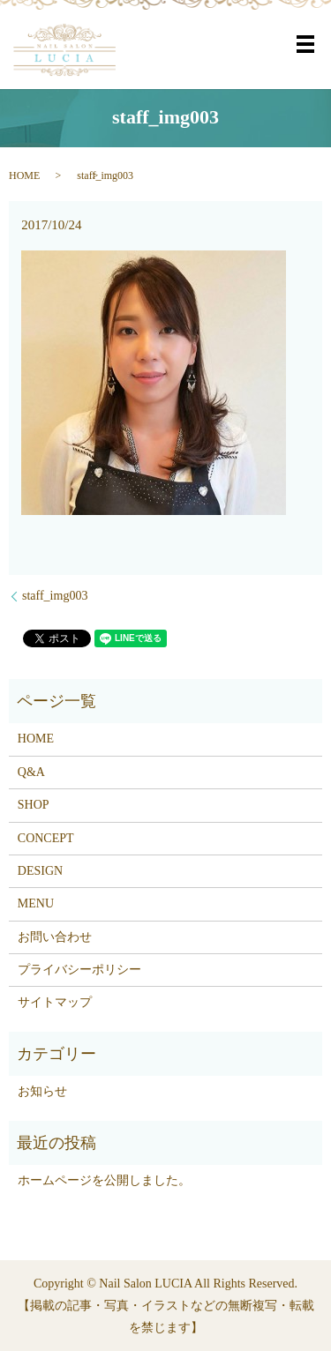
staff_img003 (54, 595)
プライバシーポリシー (79, 969)
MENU (36, 903)
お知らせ (42, 1091)
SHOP (33, 804)
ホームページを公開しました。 (104, 1180)
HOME (24, 175)
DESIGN (40, 870)
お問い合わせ (55, 937)
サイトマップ (55, 1002)
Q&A (31, 772)
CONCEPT (46, 838)
